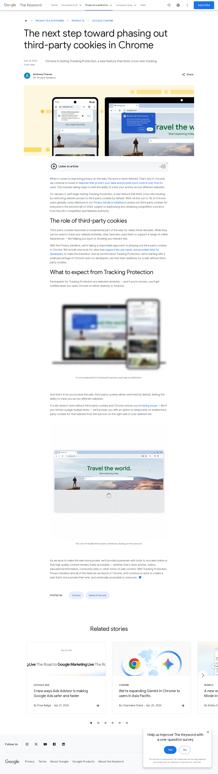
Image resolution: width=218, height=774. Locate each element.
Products (78, 20)
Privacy (29, 761)
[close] (207, 733)
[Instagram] (27, 744)
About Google (59, 761)
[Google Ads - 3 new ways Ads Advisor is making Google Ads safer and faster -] (66, 678)
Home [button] (54, 5)
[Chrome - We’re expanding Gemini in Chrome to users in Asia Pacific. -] (151, 678)
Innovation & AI (71, 5)
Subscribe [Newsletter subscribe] (204, 5)
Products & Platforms (50, 20)
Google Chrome (102, 20)
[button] (187, 74)
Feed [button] (142, 5)
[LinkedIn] (63, 744)
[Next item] (202, 675)
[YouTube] (45, 744)
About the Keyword (110, 761)
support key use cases (118, 249)
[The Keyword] (26, 21)
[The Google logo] (12, 762)
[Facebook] (54, 744)
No (185, 751)
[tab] (91, 722)
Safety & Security (98, 595)
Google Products (83, 761)
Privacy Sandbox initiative (109, 202)
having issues (149, 405)
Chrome (76, 595)
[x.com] (36, 744)
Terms (42, 761)
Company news (126, 5)
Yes (170, 751)
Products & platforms (99, 5)
